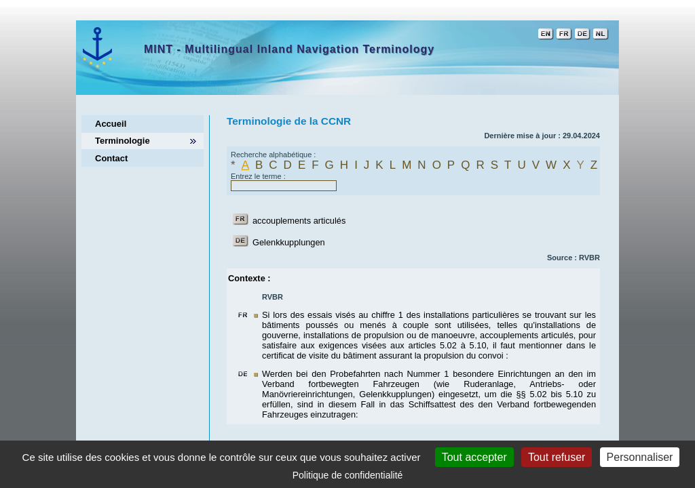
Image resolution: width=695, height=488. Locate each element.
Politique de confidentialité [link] (348, 475)
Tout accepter (474, 457)
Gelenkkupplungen (288, 242)
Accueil (110, 124)
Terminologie (122, 141)
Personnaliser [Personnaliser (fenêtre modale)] (640, 457)
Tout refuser (556, 457)
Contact (111, 158)
